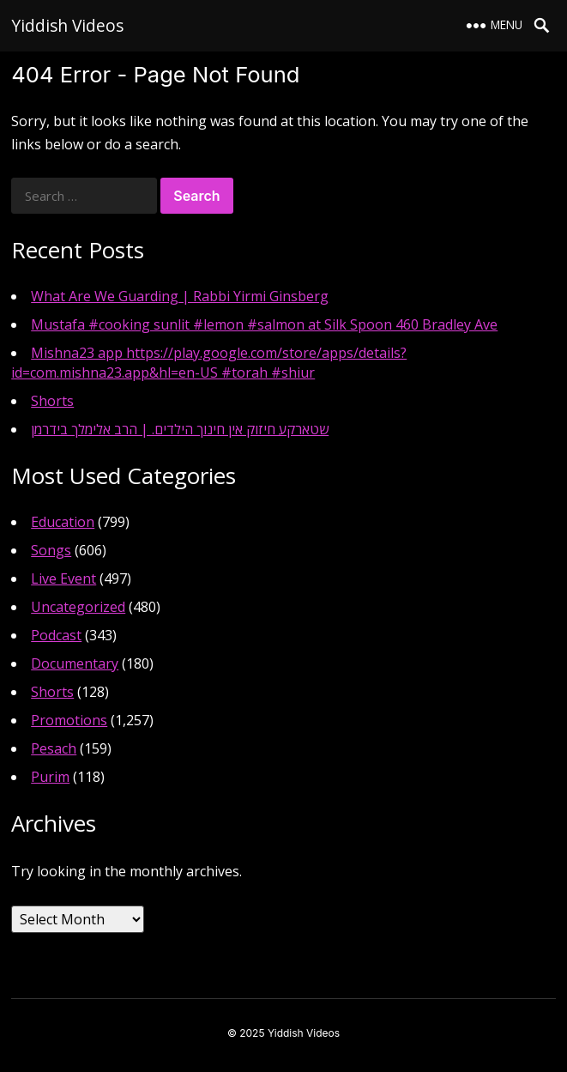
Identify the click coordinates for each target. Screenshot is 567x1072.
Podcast (56, 635)
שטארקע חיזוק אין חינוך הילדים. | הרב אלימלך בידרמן (180, 429)
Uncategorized (78, 606)
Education (62, 521)
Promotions (69, 720)
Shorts (52, 400)
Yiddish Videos (67, 25)
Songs (51, 550)
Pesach (53, 748)
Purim (50, 776)
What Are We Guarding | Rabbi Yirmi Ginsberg (180, 296)
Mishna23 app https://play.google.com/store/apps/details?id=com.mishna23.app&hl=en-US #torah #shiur (209, 362)
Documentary (74, 663)
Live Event (63, 578)
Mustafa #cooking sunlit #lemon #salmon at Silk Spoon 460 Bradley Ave (264, 324)
